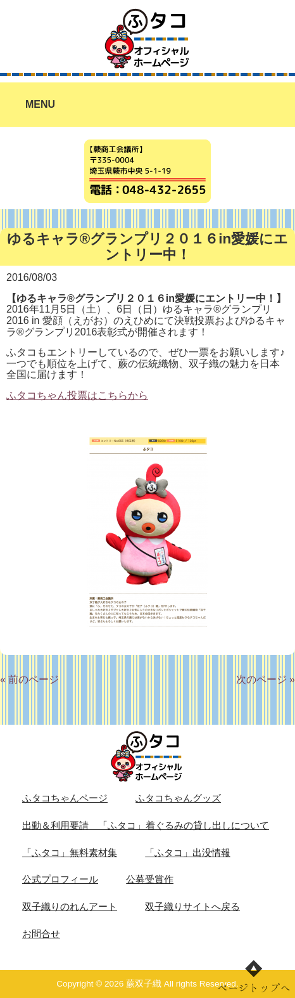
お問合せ (41, 934)
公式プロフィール (60, 879)
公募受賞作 (149, 879)
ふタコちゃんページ (65, 798)
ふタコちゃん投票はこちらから (77, 395)
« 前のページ (29, 679)
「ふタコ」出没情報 (187, 853)
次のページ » (265, 679)
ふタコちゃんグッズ (178, 798)
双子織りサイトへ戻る (192, 907)
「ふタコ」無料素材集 (69, 853)
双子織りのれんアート (69, 907)
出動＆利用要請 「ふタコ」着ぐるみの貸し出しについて (145, 825)
